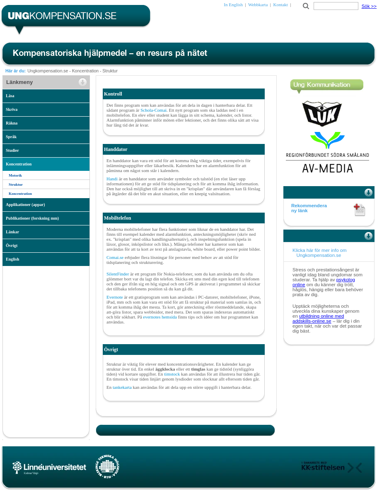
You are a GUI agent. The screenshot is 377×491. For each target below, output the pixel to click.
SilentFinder (117, 273)
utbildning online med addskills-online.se (318, 318)
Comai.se (114, 257)
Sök (369, 6)
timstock (172, 373)
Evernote (115, 297)
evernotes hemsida (160, 316)
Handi (112, 178)
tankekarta (123, 387)
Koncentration (85, 71)
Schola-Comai (153, 110)
